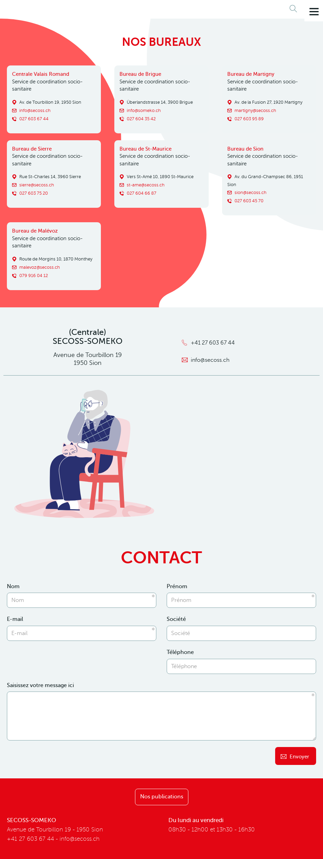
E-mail (15, 619)
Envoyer (299, 756)
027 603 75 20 (33, 193)
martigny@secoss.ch (255, 110)
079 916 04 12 (33, 275)
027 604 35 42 (141, 118)
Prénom (177, 586)
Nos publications (161, 797)
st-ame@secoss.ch (146, 184)
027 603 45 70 (249, 200)
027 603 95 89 (249, 118)
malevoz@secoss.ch (39, 266)
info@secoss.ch (35, 110)
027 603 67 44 (34, 118)
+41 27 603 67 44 (213, 343)
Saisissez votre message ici (40, 685)
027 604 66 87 (141, 193)
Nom (13, 586)
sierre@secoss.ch (36, 184)
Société (176, 619)
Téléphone (180, 652)
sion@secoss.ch (251, 192)
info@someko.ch (144, 110)
